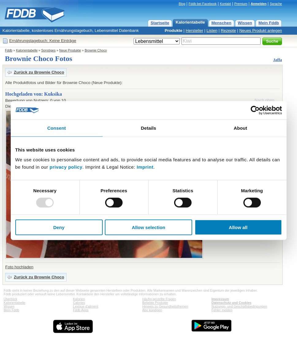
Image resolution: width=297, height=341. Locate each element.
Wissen (245, 23)
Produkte (173, 30)
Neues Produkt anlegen (260, 30)
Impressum (220, 299)
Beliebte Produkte (155, 303)
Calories (79, 303)
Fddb (8, 50)
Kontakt (225, 4)
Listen (212, 30)
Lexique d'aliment (85, 306)
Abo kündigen (152, 310)
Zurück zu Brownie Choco (39, 72)
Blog (182, 4)
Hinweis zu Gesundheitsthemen (165, 306)
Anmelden (259, 4)
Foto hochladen (19, 267)
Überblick (10, 299)
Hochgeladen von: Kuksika (33, 94)
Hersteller (194, 30)
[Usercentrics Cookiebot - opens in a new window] (255, 110)
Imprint (145, 166)
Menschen (221, 23)
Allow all (238, 227)
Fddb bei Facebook (202, 4)
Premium (240, 4)
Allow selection (148, 227)
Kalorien (79, 299)
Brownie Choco (96, 50)
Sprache (276, 4)
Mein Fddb (268, 23)
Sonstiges (48, 50)
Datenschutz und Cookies (231, 303)
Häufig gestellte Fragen (159, 299)
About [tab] (240, 128)
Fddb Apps (81, 310)
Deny (59, 227)
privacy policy (66, 166)
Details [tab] (148, 128)
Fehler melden (221, 310)
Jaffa (277, 59)
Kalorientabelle (190, 22)
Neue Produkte (70, 50)
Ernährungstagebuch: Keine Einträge (42, 40)
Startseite (159, 23)
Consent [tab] (56, 128)
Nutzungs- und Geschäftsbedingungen (239, 306)
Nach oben (264, 100)
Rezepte (228, 30)
